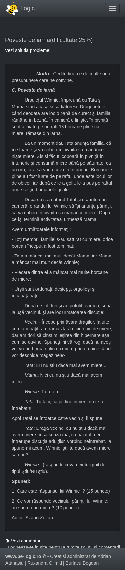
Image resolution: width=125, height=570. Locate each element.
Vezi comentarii (24, 540)
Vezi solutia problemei (27, 50)
